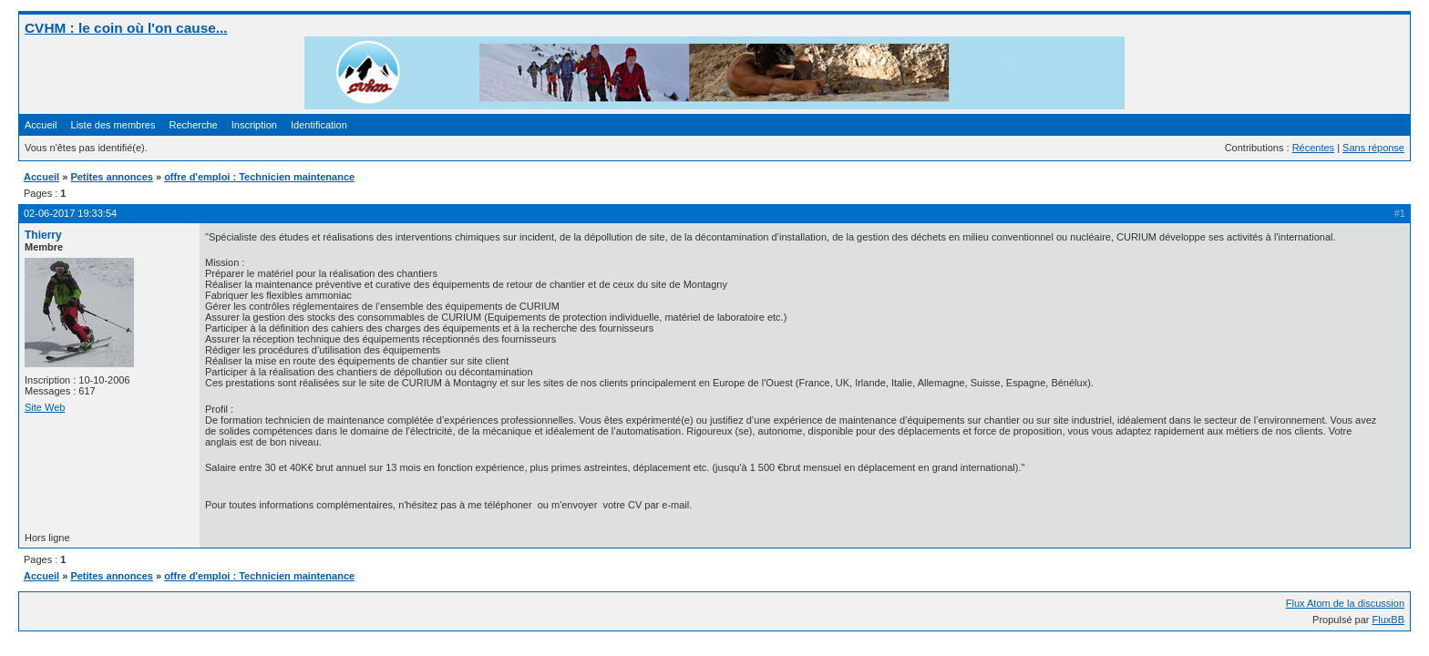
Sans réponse (1373, 147)
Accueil (41, 124)
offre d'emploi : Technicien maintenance (259, 176)
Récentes (1313, 147)
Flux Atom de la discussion (1345, 603)
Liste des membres (113, 124)
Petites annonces (111, 176)
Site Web (45, 407)
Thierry (43, 235)
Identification (319, 124)
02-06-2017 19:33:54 (70, 213)
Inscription (254, 124)
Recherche (194, 124)
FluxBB (1388, 619)
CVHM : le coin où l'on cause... (126, 28)
